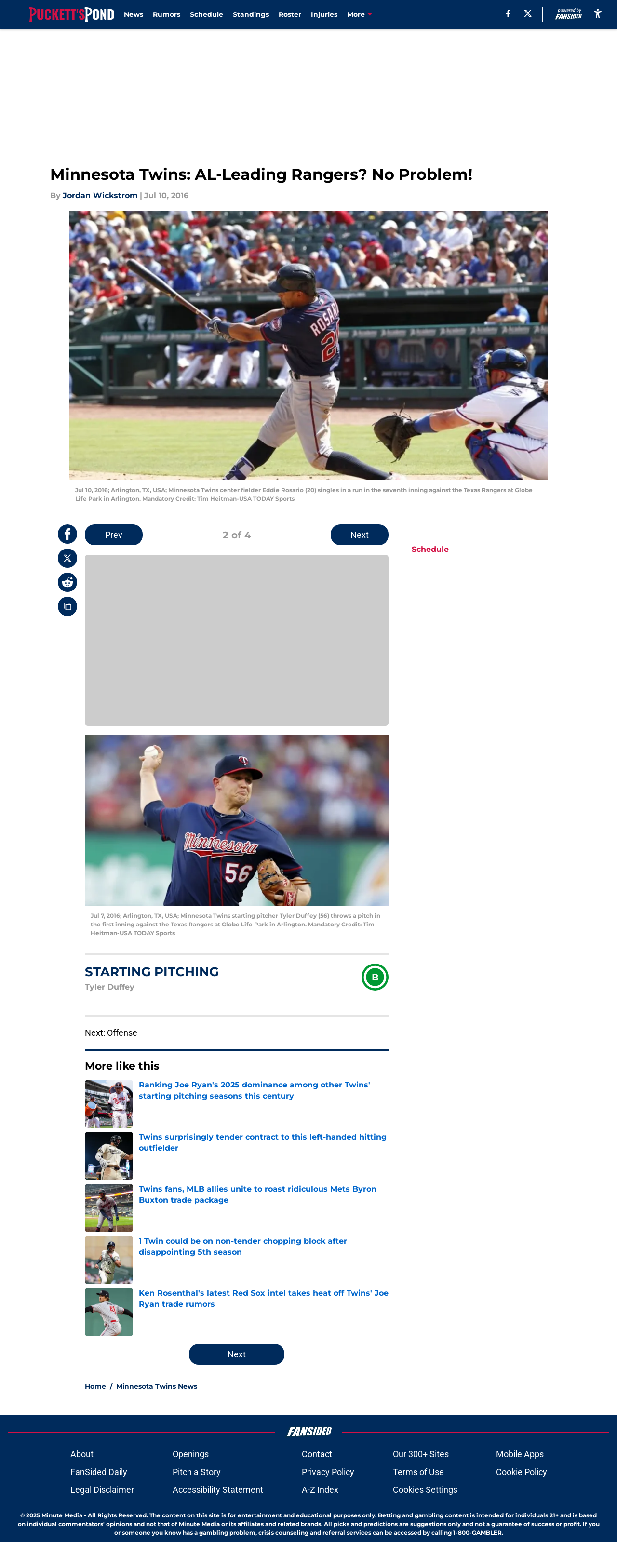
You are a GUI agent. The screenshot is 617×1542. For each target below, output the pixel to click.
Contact (317, 1454)
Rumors (166, 14)
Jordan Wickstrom (100, 195)
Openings (191, 1454)
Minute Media (61, 1515)
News (133, 14)
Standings (251, 14)
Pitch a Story (197, 1472)
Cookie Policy (521, 1472)
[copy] (67, 606)
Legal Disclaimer (102, 1490)
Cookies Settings (425, 1490)
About (82, 1454)
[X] (528, 13)
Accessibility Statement (218, 1490)
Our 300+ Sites (421, 1454)
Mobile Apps (520, 1454)
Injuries (324, 14)
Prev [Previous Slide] (113, 535)
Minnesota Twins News (156, 1386)
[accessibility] (598, 13)
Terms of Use (418, 1472)
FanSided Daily (98, 1472)
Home (95, 1386)
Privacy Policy (328, 1472)
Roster (290, 14)
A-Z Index (320, 1490)
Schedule (206, 14)
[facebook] (508, 13)
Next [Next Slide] (359, 535)
